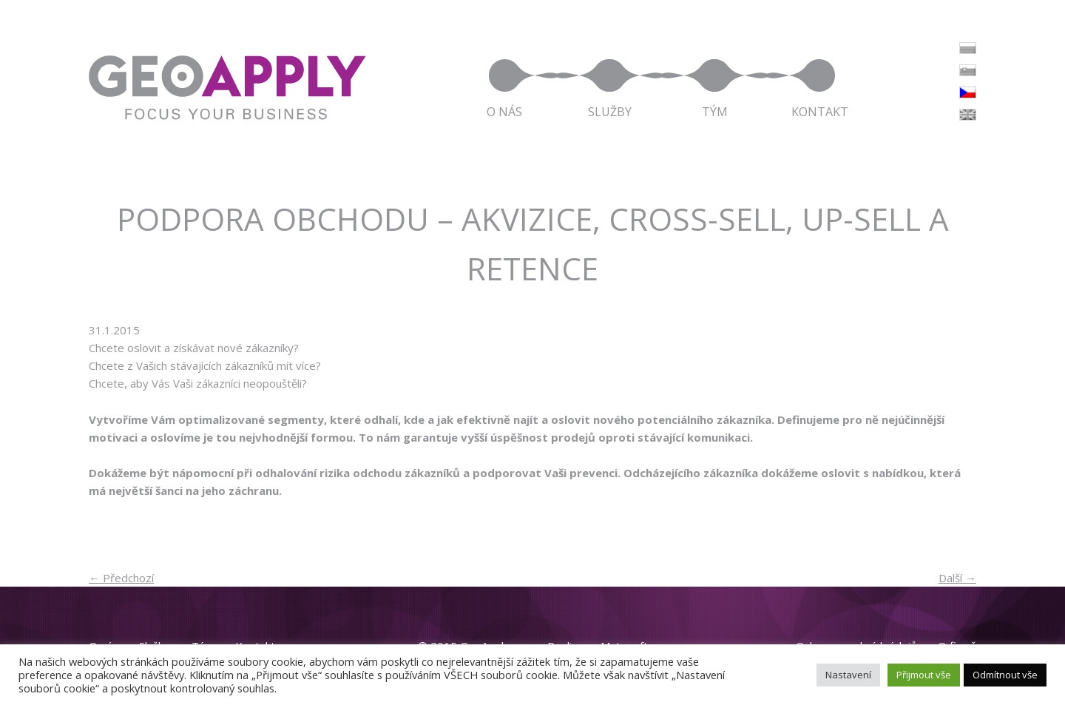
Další (957, 577)
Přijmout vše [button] (923, 674)
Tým (715, 111)
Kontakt (819, 111)
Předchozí (121, 577)
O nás (504, 111)
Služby (610, 111)
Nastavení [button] (848, 674)
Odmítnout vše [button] (1005, 674)
